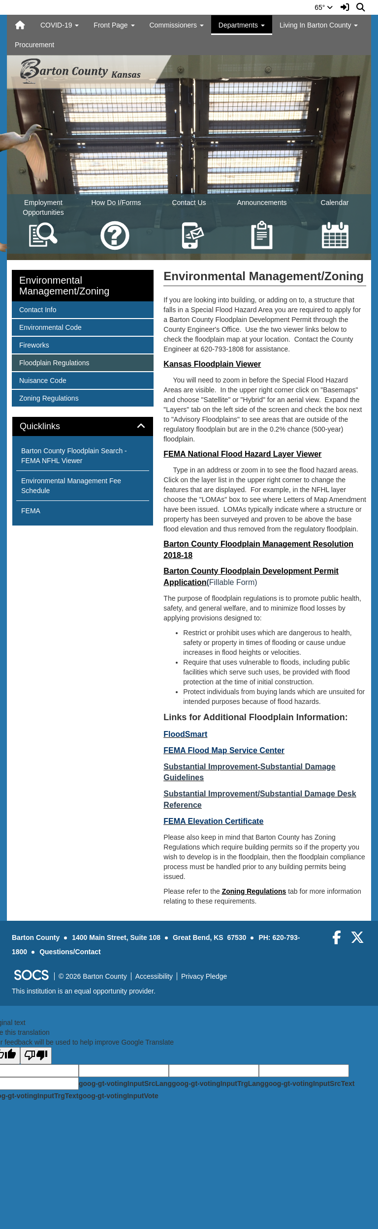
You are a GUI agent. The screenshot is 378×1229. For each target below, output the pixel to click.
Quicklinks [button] (51, 426)
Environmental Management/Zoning (64, 285)
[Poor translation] (36, 1055)
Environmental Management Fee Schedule (71, 486)
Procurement (34, 45)
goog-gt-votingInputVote (118, 1096)
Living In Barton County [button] (319, 25)
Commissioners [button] (177, 25)
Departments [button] (242, 25)
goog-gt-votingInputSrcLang (125, 1083)
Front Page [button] (114, 25)
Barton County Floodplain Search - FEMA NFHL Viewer (74, 456)
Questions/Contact (69, 952)
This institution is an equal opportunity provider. (84, 991)
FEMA (30, 511)
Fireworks (34, 344)
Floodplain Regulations (54, 362)
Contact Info (38, 309)
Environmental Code (50, 326)
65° (324, 7)
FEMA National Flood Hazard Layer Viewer (242, 454)
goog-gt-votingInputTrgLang (218, 1083)
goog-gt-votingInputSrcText (309, 1083)
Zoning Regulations (254, 891)
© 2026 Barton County (93, 976)
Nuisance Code (42, 379)
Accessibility (154, 976)
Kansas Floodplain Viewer (212, 364)
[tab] (82, 427)
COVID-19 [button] (59, 25)
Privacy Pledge (204, 976)
